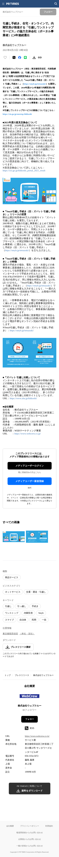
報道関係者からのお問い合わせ (29, 832)
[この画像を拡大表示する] (14, 536)
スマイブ (9, 620)
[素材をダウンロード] (34, 57)
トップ (8, 675)
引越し (8, 606)
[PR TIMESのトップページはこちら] (12, 4)
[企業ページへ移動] (29, 697)
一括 (44, 620)
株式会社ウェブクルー (43, 675)
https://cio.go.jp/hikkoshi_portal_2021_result (24, 170)
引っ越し (21, 606)
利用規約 (49, 826)
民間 (34, 620)
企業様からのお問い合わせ (29, 839)
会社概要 (10, 826)
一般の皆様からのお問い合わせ (29, 845)
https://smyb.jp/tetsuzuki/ (35, 84)
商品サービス (11, 577)
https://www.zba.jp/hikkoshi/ (23, 398)
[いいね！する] (5, 57)
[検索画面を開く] (56, 4)
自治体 (23, 620)
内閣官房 (28, 613)
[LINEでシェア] (25, 57)
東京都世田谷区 (10, 633)
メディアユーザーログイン (29, 465)
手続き (35, 606)
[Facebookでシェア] (19, 57)
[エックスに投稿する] (14, 57)
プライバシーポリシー (29, 826)
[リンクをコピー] (39, 57)
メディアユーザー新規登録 (29, 481)
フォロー (29, 719)
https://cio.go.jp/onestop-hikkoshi (17, 114)
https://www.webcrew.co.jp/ (27, 433)
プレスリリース (22, 675)
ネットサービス (12, 592)
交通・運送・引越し (36, 592)
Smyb (41, 613)
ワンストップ (11, 613)
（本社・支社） (27, 633)
